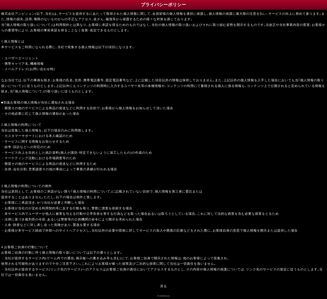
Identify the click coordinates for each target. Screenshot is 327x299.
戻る (163, 286)
